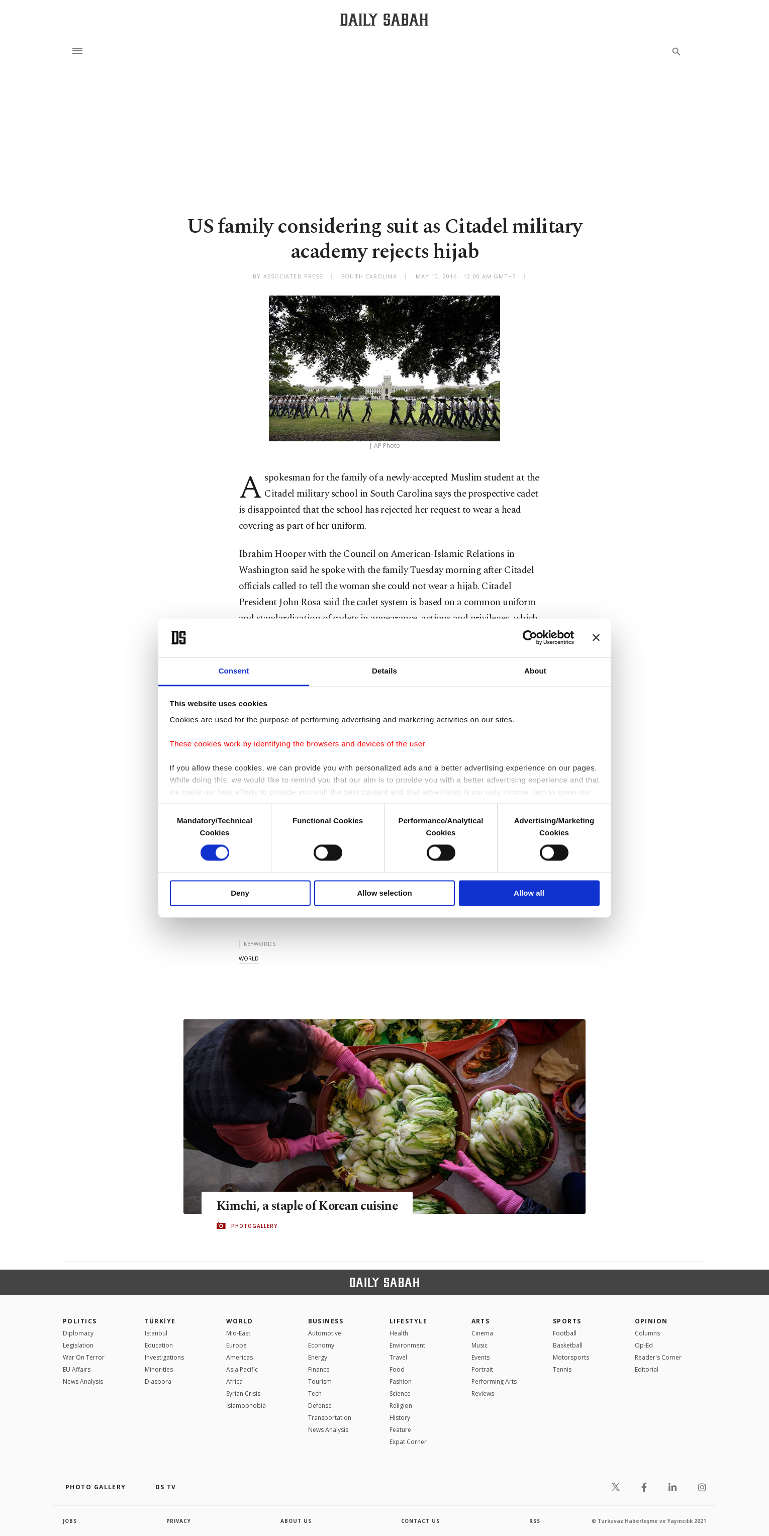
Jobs (70, 1520)
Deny (240, 893)
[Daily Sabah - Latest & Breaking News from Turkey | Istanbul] (384, 19)
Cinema (482, 1333)
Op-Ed (644, 1345)
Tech (315, 1393)
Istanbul (156, 1333)
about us (296, 1520)
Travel (398, 1357)
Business (326, 1321)
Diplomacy (78, 1333)
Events (480, 1357)
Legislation (78, 1345)
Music (479, 1345)
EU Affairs (76, 1369)
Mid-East (238, 1333)
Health (399, 1333)
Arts (480, 1321)
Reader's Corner (658, 1357)
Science (400, 1393)
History (400, 1417)
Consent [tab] (234, 670)
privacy (179, 1520)
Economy (321, 1345)
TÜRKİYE (160, 1321)
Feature (400, 1429)
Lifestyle (408, 1321)
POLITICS (80, 1321)
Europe (236, 1345)
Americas (239, 1357)
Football (564, 1333)
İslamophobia (246, 1405)
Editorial (646, 1369)
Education (159, 1345)
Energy (317, 1357)
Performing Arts (494, 1381)
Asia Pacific (242, 1369)
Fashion (401, 1381)
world (249, 958)
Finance (319, 1369)
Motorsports (571, 1357)
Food (397, 1369)
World (239, 1321)
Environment (407, 1345)
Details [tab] (384, 670)
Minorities (159, 1369)
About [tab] (535, 670)
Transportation (329, 1417)
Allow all (529, 893)
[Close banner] (596, 637)
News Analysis (83, 1381)
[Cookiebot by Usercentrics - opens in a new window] (530, 637)
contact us (421, 1520)
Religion (401, 1405)
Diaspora (158, 1381)
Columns (647, 1333)
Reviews (482, 1393)
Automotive (324, 1333)
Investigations (164, 1357)
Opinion (651, 1321)
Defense (320, 1405)
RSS (534, 1520)
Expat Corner (408, 1441)
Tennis (562, 1369)
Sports (567, 1321)
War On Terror (84, 1357)
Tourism (320, 1381)
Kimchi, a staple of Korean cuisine (309, 1205)
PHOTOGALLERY (254, 1225)
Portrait (482, 1369)
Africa (234, 1381)
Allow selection (384, 893)
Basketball (568, 1345)
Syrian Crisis (243, 1393)
